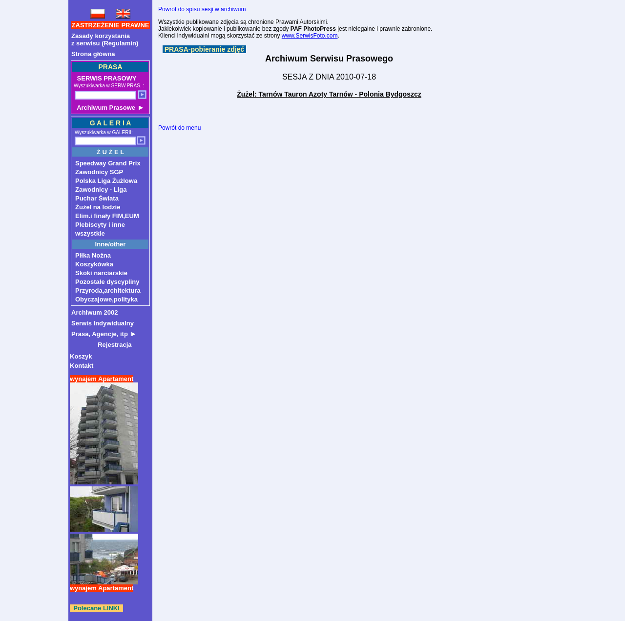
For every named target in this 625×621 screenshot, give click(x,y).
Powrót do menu (179, 127)
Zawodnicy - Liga (100, 189)
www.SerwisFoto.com (310, 35)
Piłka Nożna (93, 255)
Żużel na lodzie (97, 207)
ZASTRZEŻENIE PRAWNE (110, 25)
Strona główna (93, 54)
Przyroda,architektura (108, 290)
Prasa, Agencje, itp (103, 334)
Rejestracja (101, 344)
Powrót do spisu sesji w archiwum (202, 9)
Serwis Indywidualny (102, 323)
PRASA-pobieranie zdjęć (204, 49)
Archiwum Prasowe (109, 107)
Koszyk (81, 356)
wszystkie (90, 233)
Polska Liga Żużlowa (106, 180)
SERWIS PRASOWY (105, 78)
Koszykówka (94, 264)
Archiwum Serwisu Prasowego (329, 58)
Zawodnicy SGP (99, 172)
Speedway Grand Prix (108, 163)
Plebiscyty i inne (100, 224)
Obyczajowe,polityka (106, 299)
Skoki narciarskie (101, 273)
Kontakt (81, 365)
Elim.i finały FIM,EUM (107, 216)
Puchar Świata (97, 198)
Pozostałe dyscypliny (107, 281)
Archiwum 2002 (94, 312)
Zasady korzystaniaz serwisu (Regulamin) (104, 39)
